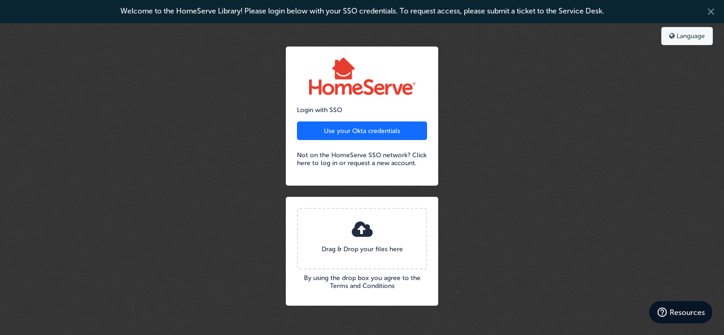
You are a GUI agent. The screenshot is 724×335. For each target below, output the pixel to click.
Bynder (34, 35)
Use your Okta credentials (362, 131)
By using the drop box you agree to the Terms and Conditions (362, 282)
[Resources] (680, 312)
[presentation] (362, 238)
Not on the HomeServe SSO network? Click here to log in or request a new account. (362, 159)
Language (687, 36)
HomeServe (362, 76)
